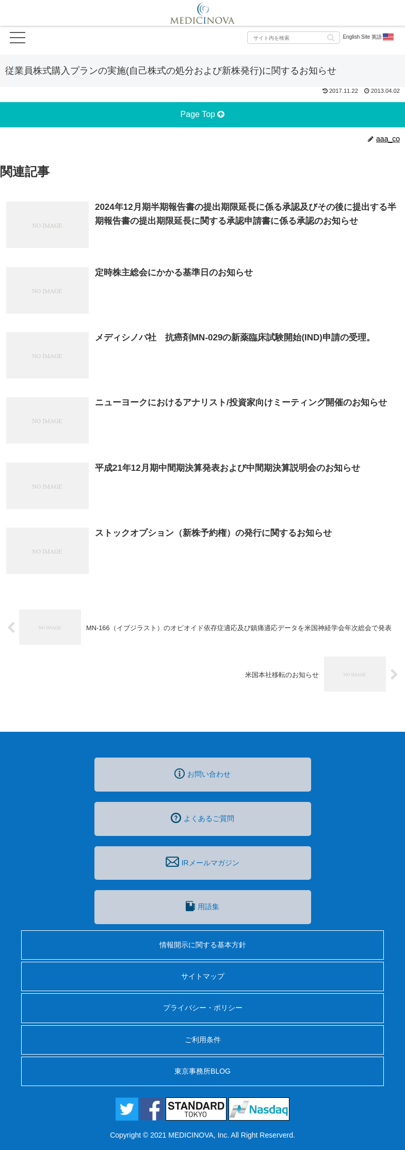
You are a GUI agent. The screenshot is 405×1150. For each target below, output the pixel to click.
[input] (293, 37)
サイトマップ (202, 976)
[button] (330, 37)
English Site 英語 (369, 37)
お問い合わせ (202, 773)
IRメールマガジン (202, 862)
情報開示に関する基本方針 (202, 945)
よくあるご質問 (202, 818)
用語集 (202, 906)
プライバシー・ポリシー (202, 1008)
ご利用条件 (203, 1040)
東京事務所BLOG (202, 1071)
